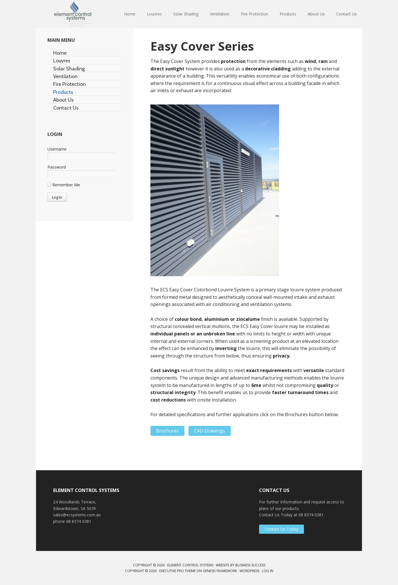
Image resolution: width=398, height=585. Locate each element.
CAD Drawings (209, 431)
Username (57, 149)
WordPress (249, 570)
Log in (267, 570)
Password (56, 167)
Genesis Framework (220, 570)
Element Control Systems (73, 14)
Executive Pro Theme (177, 570)
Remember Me (63, 184)
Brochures (167, 431)
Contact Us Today (281, 529)
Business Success (250, 565)
